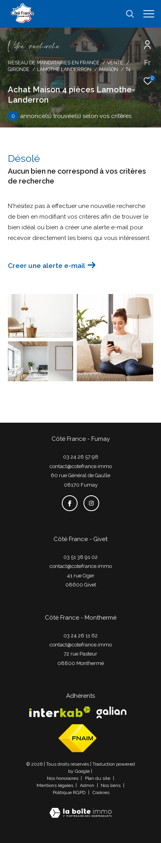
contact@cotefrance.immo (81, 466)
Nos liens (111, 785)
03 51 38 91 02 (80, 557)
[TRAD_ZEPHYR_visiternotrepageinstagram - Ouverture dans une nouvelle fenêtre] (91, 503)
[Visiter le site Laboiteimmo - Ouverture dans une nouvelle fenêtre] (80, 807)
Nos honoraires (63, 778)
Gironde (19, 69)
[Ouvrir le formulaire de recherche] (130, 13)
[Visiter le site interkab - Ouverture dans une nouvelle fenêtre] (60, 711)
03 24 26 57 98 (80, 457)
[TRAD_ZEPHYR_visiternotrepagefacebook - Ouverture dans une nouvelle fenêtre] (70, 503)
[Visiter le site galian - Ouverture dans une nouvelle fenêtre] (111, 712)
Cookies (101, 792)
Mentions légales (55, 785)
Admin (87, 785)
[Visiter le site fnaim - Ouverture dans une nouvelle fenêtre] (77, 738)
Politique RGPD (69, 792)
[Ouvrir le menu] (149, 14)
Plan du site (98, 778)
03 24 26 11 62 (80, 636)
